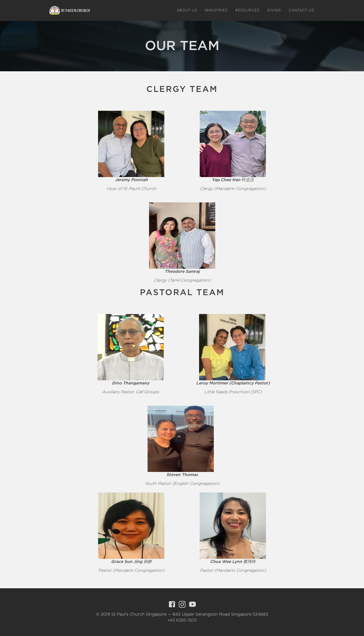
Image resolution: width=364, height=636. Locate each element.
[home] (68, 10)
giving (274, 10)
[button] (187, 10)
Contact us (301, 10)
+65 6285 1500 (182, 620)
